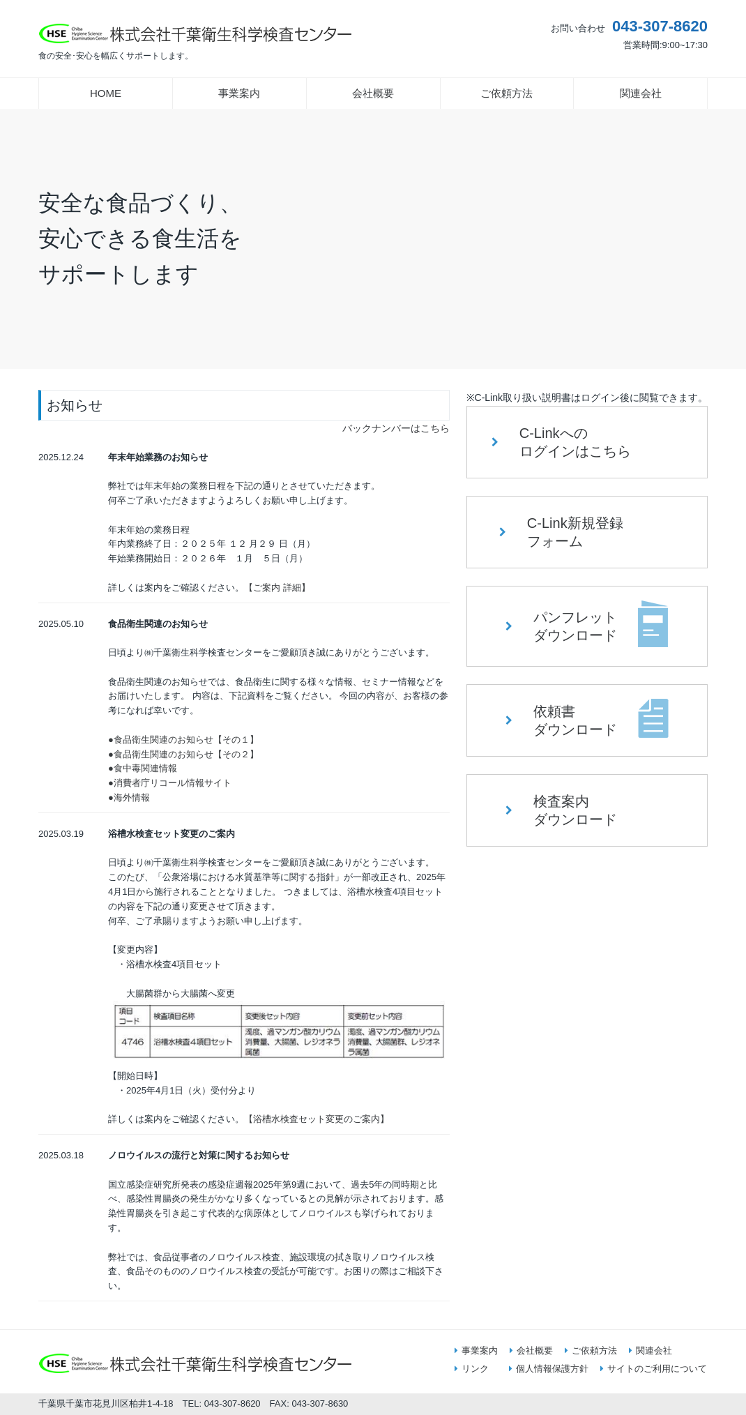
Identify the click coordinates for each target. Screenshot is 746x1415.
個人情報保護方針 (548, 1368)
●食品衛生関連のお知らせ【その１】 (183, 739)
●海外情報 (129, 797)
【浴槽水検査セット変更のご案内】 (316, 1119)
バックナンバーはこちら (396, 428)
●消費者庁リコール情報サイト (169, 783)
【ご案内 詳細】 (277, 587)
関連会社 (641, 93)
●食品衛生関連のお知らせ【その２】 (183, 754)
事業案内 (239, 93)
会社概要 (373, 93)
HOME (105, 93)
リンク (472, 1368)
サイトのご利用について (653, 1368)
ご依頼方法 (506, 93)
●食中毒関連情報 (142, 768)
